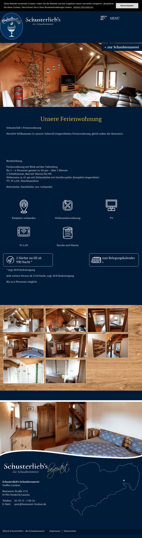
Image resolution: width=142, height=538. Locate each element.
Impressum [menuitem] (54, 531)
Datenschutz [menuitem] (70, 531)
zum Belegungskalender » (118, 260)
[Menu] (110, 18)
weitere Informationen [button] (83, 7)
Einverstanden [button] (127, 5)
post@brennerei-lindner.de (30, 504)
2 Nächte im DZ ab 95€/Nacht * (28, 260)
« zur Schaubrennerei (122, 47)
